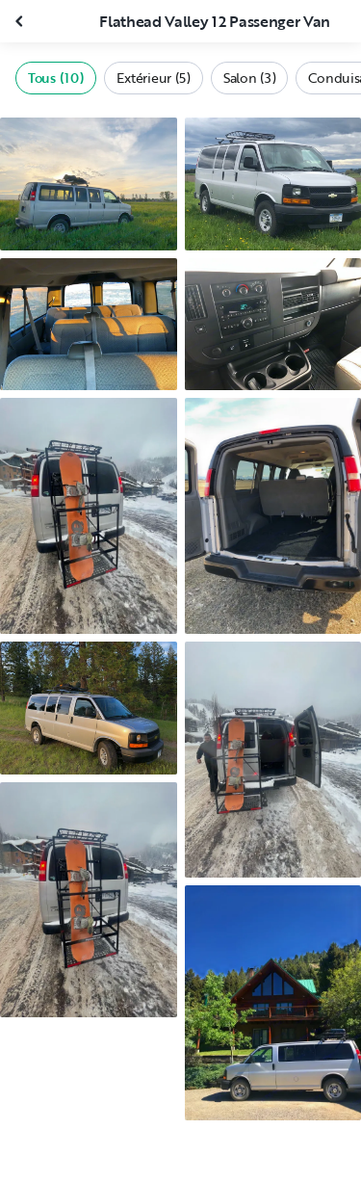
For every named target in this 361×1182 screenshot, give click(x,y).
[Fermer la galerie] (21, 21)
